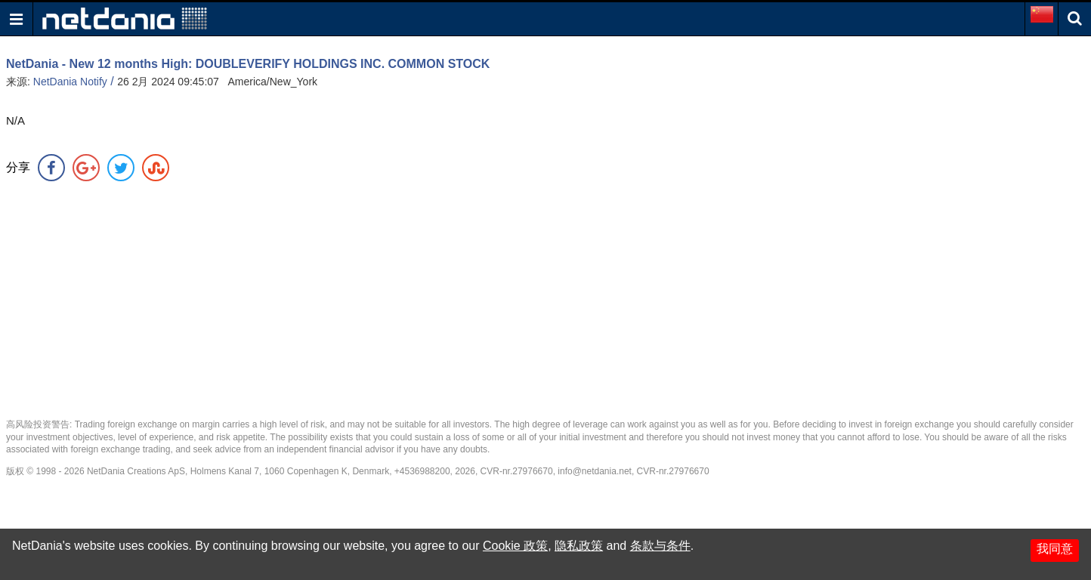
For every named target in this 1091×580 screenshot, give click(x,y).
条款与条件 (660, 545)
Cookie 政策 (515, 545)
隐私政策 (579, 545)
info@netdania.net (595, 471)
